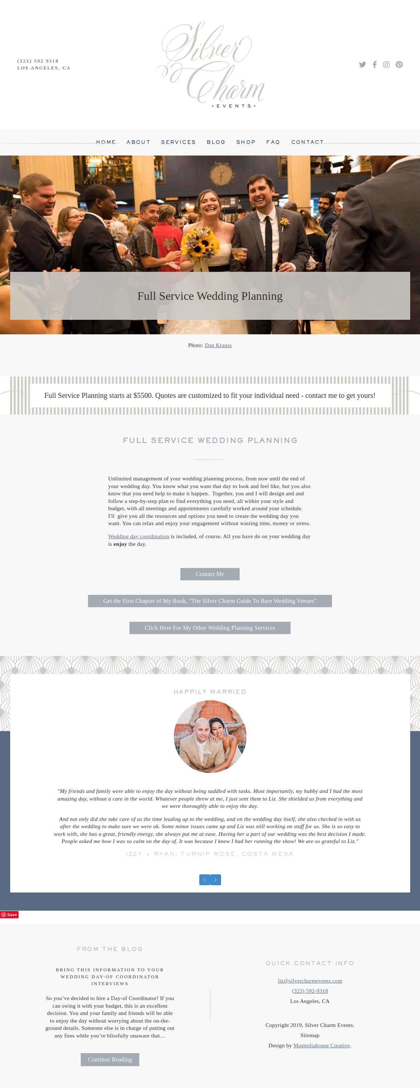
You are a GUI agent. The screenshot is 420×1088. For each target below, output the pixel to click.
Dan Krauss (218, 345)
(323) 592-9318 (310, 991)
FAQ (273, 142)
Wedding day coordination (138, 536)
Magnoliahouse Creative (321, 1045)
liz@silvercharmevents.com (310, 981)
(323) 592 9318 (38, 61)
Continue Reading (110, 1059)
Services (178, 142)
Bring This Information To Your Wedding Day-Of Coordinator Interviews (110, 976)
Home (106, 142)
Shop (246, 142)
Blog (216, 142)
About (139, 142)
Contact (307, 142)
